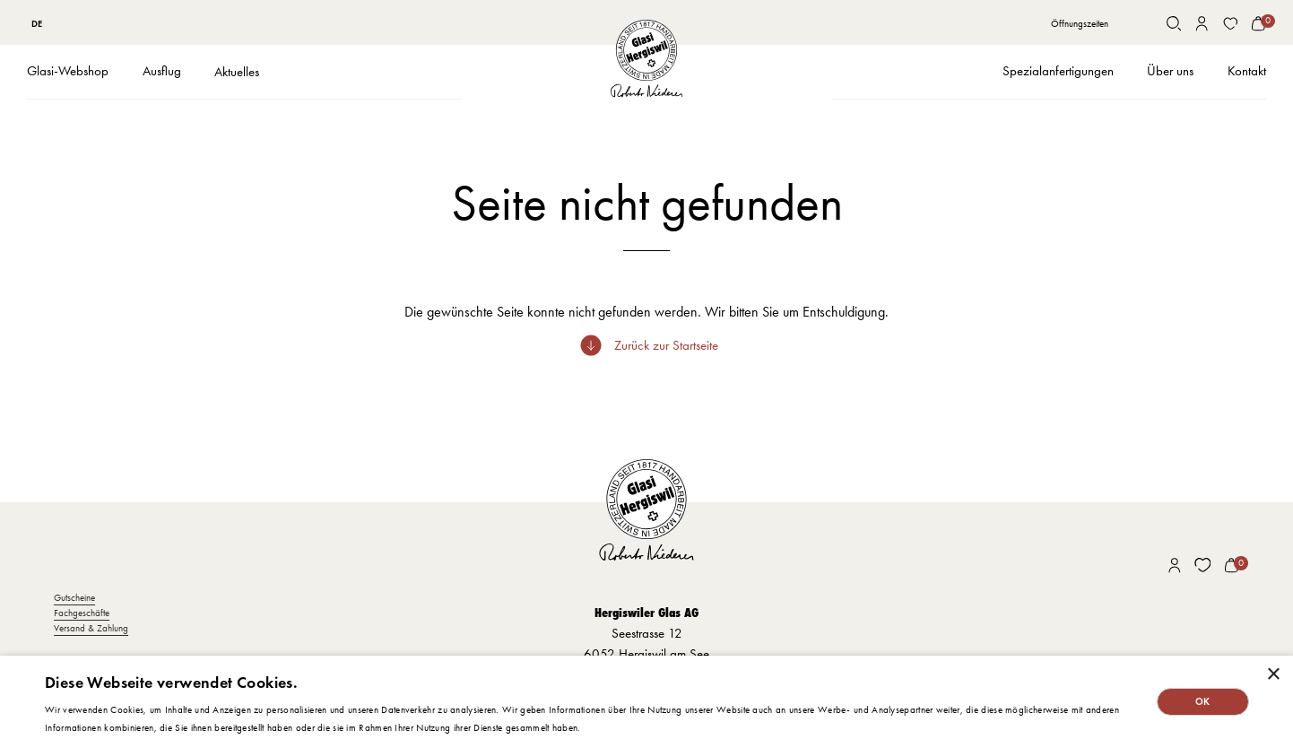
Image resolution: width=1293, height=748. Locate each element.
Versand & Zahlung (91, 628)
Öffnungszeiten (1079, 24)
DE (36, 24)
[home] (646, 59)
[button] (67, 72)
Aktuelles (236, 72)
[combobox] (37, 23)
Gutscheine (74, 598)
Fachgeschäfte (81, 613)
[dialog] (646, 702)
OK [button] (1203, 701)
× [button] (1273, 675)
